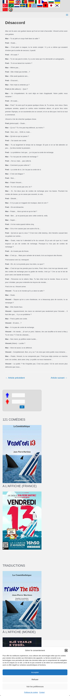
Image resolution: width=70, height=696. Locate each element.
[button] (66, 650)
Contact (42, 692)
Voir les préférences (35, 686)
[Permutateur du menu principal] (67, 15)
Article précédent (15, 378)
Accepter (35, 672)
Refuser (35, 679)
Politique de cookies (31, 692)
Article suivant (59, 378)
